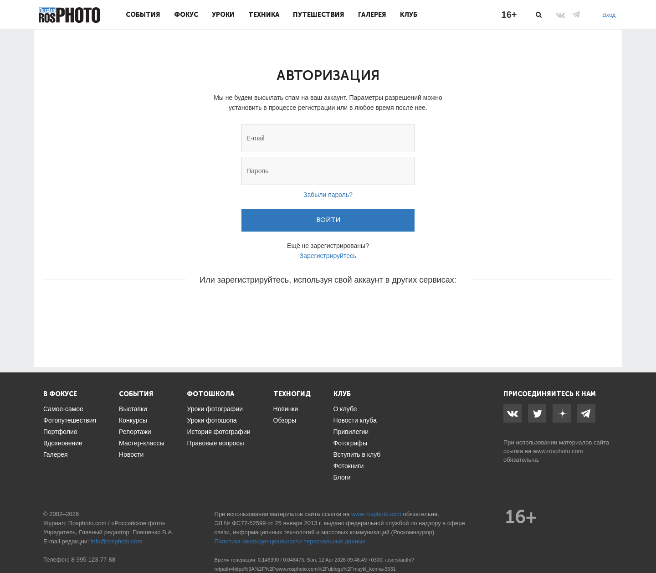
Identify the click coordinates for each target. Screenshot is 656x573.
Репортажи (135, 431)
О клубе (345, 409)
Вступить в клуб (357, 454)
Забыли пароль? (328, 194)
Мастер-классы (141, 443)
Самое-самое (63, 409)
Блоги (342, 477)
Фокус (186, 14)
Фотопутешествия (69, 420)
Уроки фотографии (215, 409)
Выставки (133, 409)
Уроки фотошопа (211, 420)
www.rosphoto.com (558, 451)
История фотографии (218, 431)
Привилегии (351, 431)
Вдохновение (62, 443)
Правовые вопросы (215, 443)
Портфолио (60, 431)
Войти (328, 220)
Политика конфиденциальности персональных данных (290, 541)
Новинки (285, 409)
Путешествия (318, 14)
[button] (258, 307)
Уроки (223, 14)
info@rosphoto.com (116, 541)
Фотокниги (348, 466)
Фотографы (350, 443)
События (143, 14)
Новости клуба (355, 420)
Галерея (372, 14)
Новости (131, 454)
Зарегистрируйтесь (328, 255)
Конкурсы (133, 420)
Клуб (408, 14)
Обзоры (285, 420)
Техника (263, 14)
